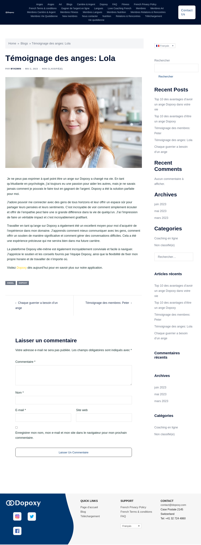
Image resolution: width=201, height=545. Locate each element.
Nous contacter (90, 16)
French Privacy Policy (145, 4)
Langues (98, 8)
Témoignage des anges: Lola (173, 140)
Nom (19, 392)
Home (12, 43)
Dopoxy (104, 4)
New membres (69, 16)
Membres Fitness (69, 12)
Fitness (125, 4)
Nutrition (107, 16)
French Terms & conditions (43, 8)
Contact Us (187, 12)
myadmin (16, 68)
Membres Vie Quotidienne (44, 16)
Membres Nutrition (116, 12)
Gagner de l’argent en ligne (75, 8)
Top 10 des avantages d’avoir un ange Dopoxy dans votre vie (170, 104)
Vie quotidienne (96, 20)
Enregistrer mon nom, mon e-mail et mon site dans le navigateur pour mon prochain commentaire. (71, 435)
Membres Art (157, 8)
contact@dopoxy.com (173, 505)
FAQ (114, 4)
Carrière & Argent (86, 4)
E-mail (20, 409)
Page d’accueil (89, 507)
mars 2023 (161, 217)
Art (60, 4)
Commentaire (25, 361)
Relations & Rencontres (128, 16)
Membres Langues (92, 12)
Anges (39, 4)
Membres (141, 8)
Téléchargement (153, 16)
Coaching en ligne (166, 238)
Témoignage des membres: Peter (106, 302)
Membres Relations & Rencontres (148, 12)
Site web (82, 409)
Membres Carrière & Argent (41, 12)
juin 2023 (160, 204)
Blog (83, 512)
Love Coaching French (119, 8)
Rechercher (162, 60)
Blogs (69, 4)
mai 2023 (160, 210)
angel (10, 283)
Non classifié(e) (52, 68)
